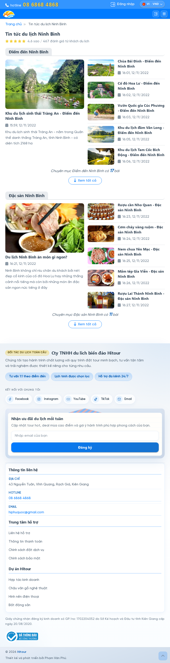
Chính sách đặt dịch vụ (26, 550)
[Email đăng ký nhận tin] (85, 436)
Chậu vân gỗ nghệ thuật (28, 588)
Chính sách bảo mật (24, 558)
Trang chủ (13, 24)
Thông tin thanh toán (25, 541)
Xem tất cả (85, 180)
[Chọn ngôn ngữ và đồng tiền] (152, 4)
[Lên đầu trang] (162, 655)
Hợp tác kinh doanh (24, 580)
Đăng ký (85, 447)
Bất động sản (19, 605)
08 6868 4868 (20, 498)
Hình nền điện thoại (24, 597)
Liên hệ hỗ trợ (19, 533)
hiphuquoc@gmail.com (26, 512)
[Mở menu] (164, 14)
